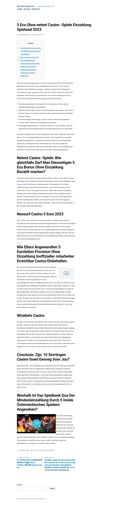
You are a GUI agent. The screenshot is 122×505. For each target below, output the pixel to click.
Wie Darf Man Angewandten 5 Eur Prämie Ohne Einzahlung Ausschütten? (30, 51)
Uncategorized (50, 450)
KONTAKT (36, 9)
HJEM (19, 9)
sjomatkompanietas (24, 34)
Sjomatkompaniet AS (25, 6)
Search (19, 485)
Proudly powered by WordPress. (37, 498)
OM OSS (26, 9)
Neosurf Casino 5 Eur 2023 (29, 57)
